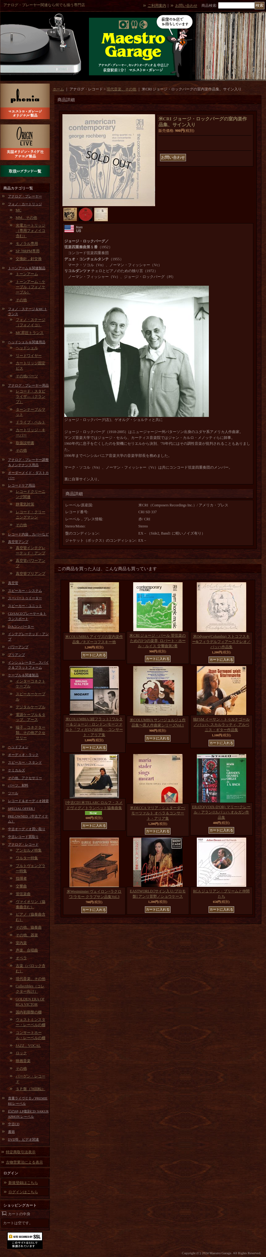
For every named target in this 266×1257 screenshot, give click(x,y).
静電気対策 (25, 504)
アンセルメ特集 (29, 850)
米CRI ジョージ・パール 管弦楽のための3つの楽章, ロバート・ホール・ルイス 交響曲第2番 (157, 640)
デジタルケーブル (30, 707)
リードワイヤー (29, 355)
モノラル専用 (27, 243)
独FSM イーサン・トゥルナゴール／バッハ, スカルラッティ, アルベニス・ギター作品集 (221, 724)
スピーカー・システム (25, 590)
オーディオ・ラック (23, 754)
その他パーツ (27, 376)
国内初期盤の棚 (29, 1012)
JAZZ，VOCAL (28, 1045)
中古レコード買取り (23, 837)
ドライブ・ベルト (30, 422)
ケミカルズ (16, 770)
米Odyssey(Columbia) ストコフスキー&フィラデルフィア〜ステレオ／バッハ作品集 (221, 641)
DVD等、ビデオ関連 (23, 1139)
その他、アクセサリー (25, 778)
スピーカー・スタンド (25, 762)
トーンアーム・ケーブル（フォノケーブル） (30, 287)
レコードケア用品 (21, 485)
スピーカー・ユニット (25, 606)
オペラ (21, 958)
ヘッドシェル (27, 348)
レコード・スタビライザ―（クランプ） (30, 396)
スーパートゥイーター (25, 598)
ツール (13, 793)
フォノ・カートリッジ (25, 204)
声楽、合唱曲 (27, 950)
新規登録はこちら (23, 1183)
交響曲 (21, 886)
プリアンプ (16, 655)
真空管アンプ (18, 542)
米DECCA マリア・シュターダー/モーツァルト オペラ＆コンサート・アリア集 (157, 813)
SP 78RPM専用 (28, 251)
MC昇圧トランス (30, 333)
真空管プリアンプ (30, 573)
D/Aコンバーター (21, 626)
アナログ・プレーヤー (25, 196)
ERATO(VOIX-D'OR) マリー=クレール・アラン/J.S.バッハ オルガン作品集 (221, 812)
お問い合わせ (186, 5)
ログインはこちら (23, 1192)
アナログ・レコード (23, 844)
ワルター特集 (27, 858)
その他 (21, 300)
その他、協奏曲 (29, 927)
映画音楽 (23, 1061)
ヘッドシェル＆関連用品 (26, 342)
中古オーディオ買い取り (26, 829)
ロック (21, 1053)
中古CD (13, 1124)
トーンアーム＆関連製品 (26, 268)
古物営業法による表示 (24, 1162)
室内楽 (21, 943)
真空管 (13, 583)
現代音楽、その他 (30, 979)
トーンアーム (27, 274)
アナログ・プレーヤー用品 (28, 385)
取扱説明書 (25, 443)
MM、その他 (26, 217)
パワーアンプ (18, 647)
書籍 (11, 1131)
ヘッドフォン (18, 747)
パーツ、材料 (18, 785)
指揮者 (21, 878)
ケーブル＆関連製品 (23, 675)
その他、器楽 (27, 935)
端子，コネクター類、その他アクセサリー (30, 732)
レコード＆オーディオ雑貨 (28, 801)
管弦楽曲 (23, 894)
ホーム (58, 89)
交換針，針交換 (29, 259)
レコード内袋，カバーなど (28, 534)
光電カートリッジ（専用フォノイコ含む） (30, 230)
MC (19, 210)
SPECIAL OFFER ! (21, 808)
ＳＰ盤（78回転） (30, 1089)
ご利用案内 (157, 5)
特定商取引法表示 (21, 1152)
